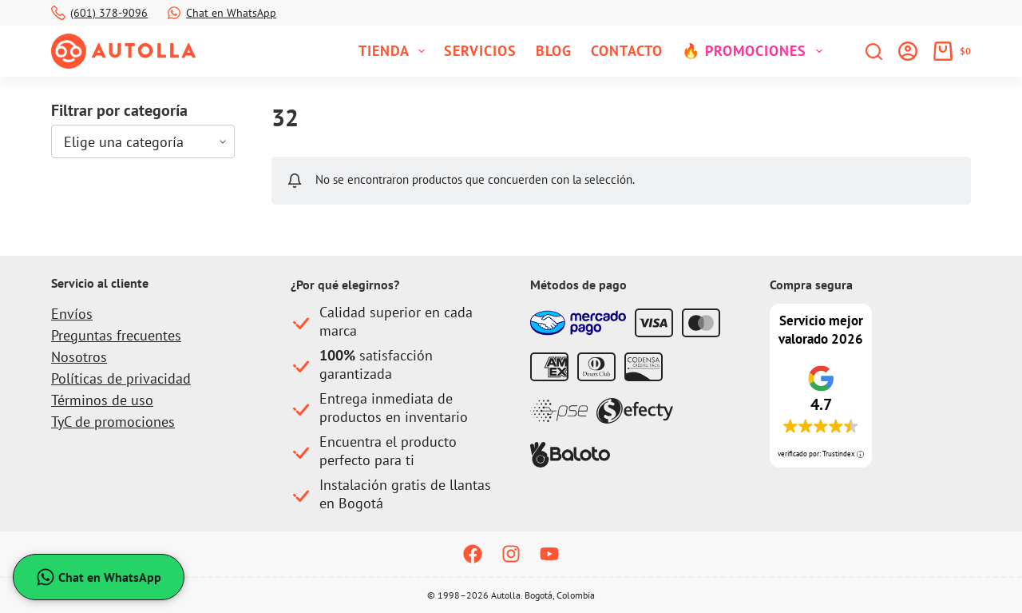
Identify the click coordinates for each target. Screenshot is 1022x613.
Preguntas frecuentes (116, 335)
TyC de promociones (113, 421)
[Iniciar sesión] (907, 51)
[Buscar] (874, 51)
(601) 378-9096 (109, 13)
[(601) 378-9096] (58, 13)
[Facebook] (472, 553)
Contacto (627, 51)
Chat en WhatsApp (231, 13)
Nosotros (79, 357)
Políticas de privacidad (121, 378)
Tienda (395, 51)
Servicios (480, 51)
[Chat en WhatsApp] (174, 13)
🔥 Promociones (755, 51)
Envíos (72, 314)
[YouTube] (549, 553)
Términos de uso (102, 400)
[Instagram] (511, 553)
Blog (554, 51)
